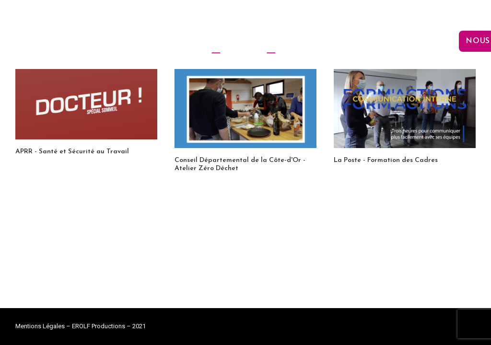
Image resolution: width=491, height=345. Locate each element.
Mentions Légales (40, 326)
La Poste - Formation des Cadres (386, 160)
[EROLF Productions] (245, 41)
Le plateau (329, 41)
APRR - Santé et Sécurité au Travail (72, 151)
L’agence (72, 41)
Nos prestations (147, 41)
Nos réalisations (410, 41)
